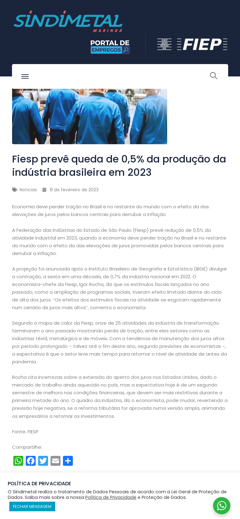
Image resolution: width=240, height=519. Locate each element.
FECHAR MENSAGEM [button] (32, 506)
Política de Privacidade (110, 497)
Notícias (28, 190)
